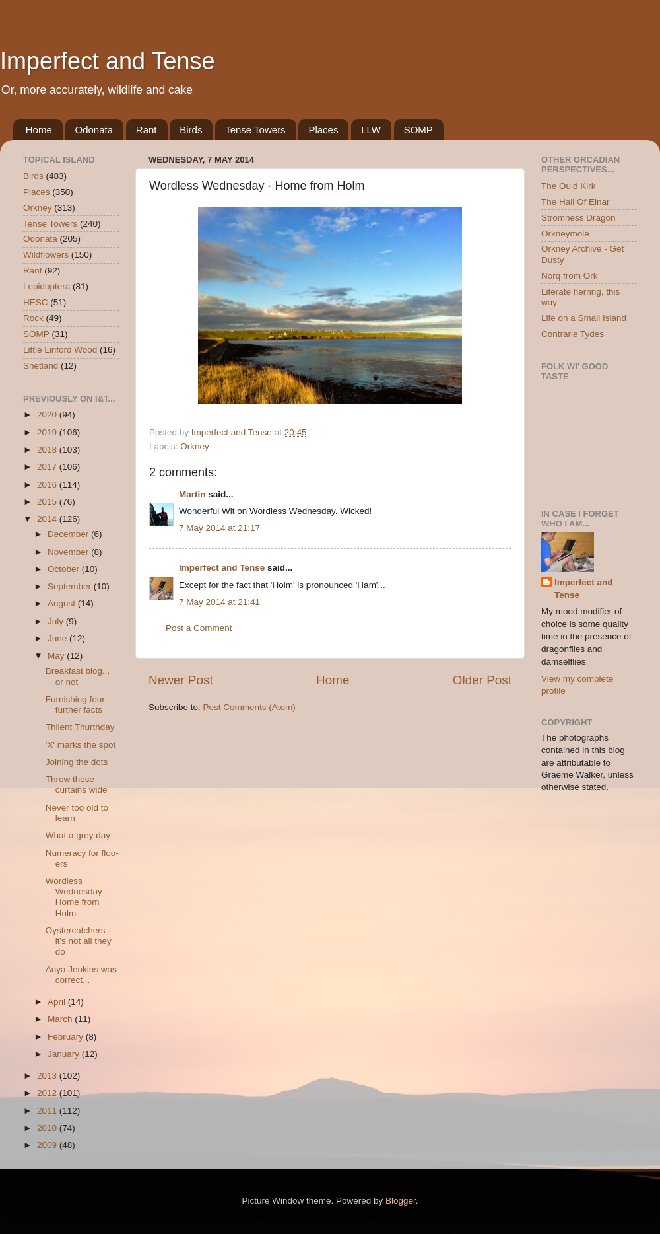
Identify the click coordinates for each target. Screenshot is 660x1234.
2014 (48, 519)
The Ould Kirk (568, 186)
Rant (146, 129)
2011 (48, 1111)
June (58, 638)
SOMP (418, 129)
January (65, 1054)
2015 (48, 502)
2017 (48, 467)
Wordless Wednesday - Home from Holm (77, 897)
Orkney (194, 446)
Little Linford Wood (60, 350)
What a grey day (78, 835)
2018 (48, 449)
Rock (33, 318)
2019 (48, 432)
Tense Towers (255, 129)
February (67, 1037)
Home (39, 129)
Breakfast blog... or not (78, 676)
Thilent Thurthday (80, 727)
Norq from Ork (569, 276)
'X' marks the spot (81, 745)
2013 (48, 1076)
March (61, 1019)
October (65, 569)
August (63, 603)
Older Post (482, 680)
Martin (192, 494)
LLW (371, 129)
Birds (191, 129)
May (57, 656)
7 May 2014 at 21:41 (219, 602)
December (69, 534)
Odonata (94, 129)
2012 (48, 1093)
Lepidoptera (46, 286)
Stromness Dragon (578, 218)
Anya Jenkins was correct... (81, 974)
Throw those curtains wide (77, 784)
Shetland (40, 366)
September (71, 586)
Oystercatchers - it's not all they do (79, 941)
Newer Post (180, 680)
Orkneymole (565, 233)
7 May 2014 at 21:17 (219, 528)
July (57, 621)
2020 (48, 414)
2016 (48, 485)
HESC (35, 302)
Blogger (400, 1201)
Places (323, 129)
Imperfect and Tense (107, 61)
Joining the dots (77, 762)
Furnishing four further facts (75, 704)
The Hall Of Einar (575, 202)
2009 (48, 1145)
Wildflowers (46, 255)
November (69, 552)
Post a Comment (199, 628)
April (58, 1002)
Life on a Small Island (583, 318)
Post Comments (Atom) (249, 707)
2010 (48, 1128)
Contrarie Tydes (572, 334)
